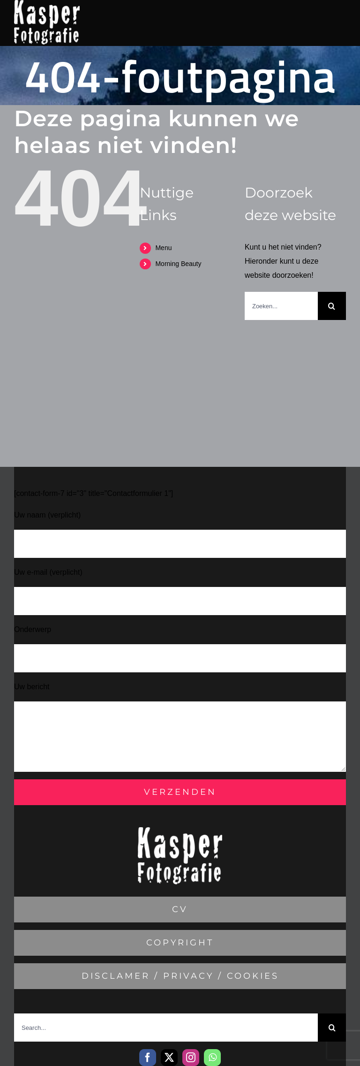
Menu (163, 247)
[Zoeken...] (281, 306)
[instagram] (190, 1057)
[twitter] (169, 1057)
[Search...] (166, 1027)
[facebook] (147, 1057)
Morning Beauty (178, 263)
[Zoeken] (332, 306)
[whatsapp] (212, 1057)
